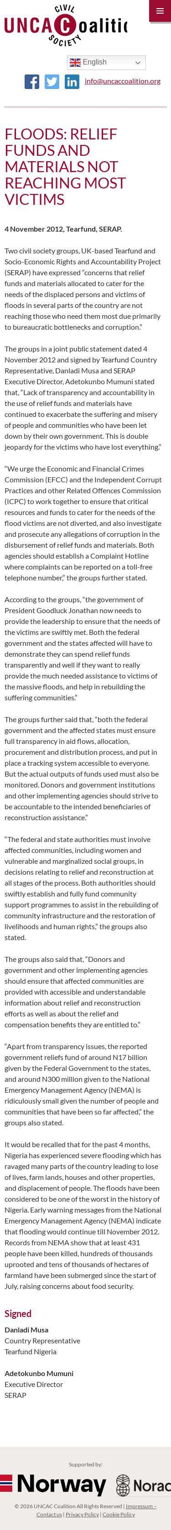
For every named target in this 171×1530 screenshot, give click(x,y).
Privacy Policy (82, 1514)
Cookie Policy (119, 1514)
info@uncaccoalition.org (123, 80)
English (88, 62)
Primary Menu (160, 11)
